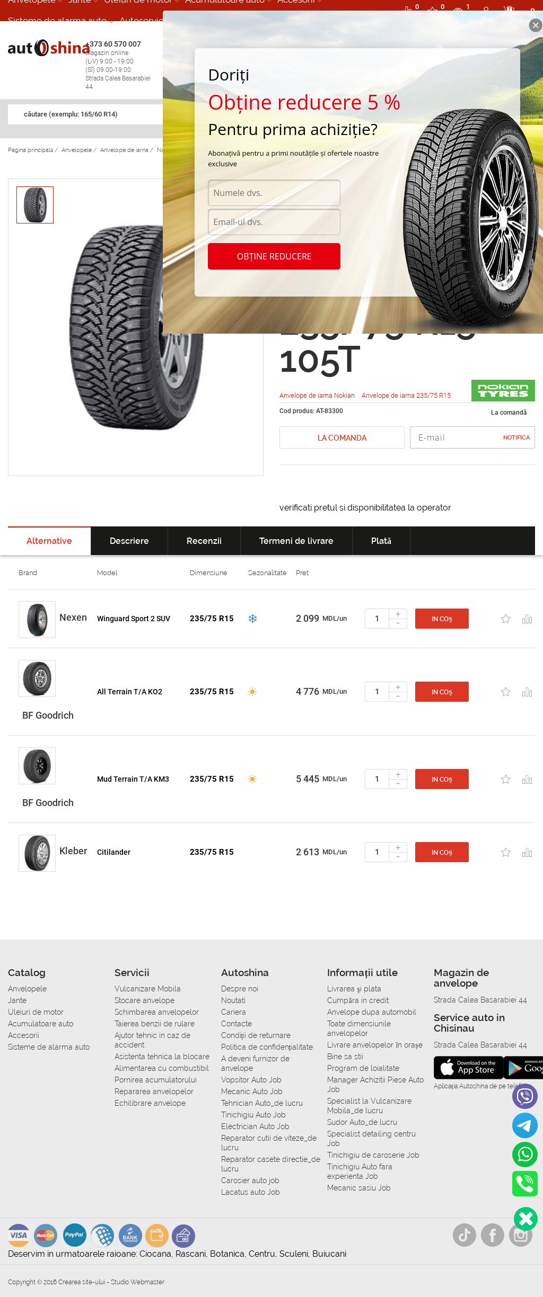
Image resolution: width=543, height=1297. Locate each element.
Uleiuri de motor (36, 1012)
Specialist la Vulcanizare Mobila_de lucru (369, 1106)
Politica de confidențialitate (267, 1047)
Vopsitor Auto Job (251, 1080)
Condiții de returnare (256, 1035)
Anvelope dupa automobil (371, 1012)
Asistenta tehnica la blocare (162, 1056)
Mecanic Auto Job (252, 1091)
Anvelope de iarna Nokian (317, 395)
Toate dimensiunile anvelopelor (359, 1028)
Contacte (236, 1023)
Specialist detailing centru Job (371, 1139)
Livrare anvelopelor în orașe (374, 1045)
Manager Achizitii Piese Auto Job (375, 1085)
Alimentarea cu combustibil (162, 1068)
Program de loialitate (363, 1068)
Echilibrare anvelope (150, 1103)
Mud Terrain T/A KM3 (133, 779)
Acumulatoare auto (40, 1023)
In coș (442, 619)
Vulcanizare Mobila (148, 989)
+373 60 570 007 (121, 65)
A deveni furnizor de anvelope (255, 1063)
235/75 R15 (212, 618)
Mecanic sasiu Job (359, 1188)
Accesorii (23, 1035)
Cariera (233, 1012)
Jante (17, 1000)
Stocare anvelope (144, 1000)
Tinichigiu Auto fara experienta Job (359, 1171)
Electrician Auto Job (255, 1126)
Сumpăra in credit (357, 1000)
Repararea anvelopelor (154, 1091)
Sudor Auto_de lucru (362, 1122)
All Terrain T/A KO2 (129, 691)
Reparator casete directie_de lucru (270, 1164)
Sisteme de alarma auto (57, 20)
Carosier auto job (250, 1180)
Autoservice (144, 20)
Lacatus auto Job (250, 1192)
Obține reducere (274, 256)
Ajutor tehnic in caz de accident (152, 1040)
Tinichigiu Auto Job (253, 1115)
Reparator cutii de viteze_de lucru (269, 1143)
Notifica (516, 437)
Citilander (113, 852)
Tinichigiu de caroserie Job (373, 1155)
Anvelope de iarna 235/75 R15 (406, 395)
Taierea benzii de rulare (155, 1023)
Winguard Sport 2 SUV (133, 618)
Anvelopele (27, 989)
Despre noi (239, 989)
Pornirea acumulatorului (156, 1080)
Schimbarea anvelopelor (157, 1012)
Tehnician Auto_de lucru (262, 1103)
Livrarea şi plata (354, 989)
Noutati (233, 1000)
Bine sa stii (345, 1056)
